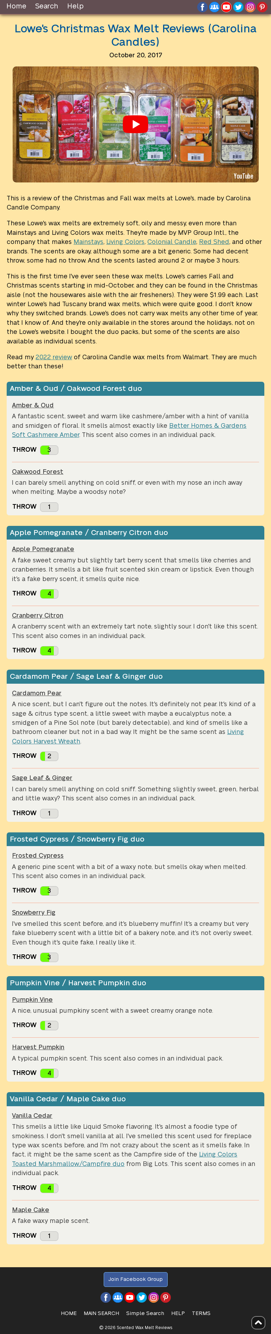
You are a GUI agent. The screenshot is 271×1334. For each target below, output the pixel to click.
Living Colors (125, 242)
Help (75, 6)
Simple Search (145, 1313)
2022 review (54, 357)
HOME (69, 1313)
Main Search (101, 1313)
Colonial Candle (171, 242)
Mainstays (88, 242)
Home (16, 6)
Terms (201, 1313)
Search (46, 6)
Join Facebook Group (135, 1279)
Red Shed (214, 242)
